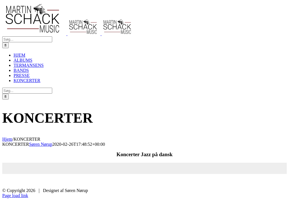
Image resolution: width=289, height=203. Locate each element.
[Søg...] (27, 39)
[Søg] (5, 45)
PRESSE (249, 181)
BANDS (229, 181)
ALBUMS (174, 181)
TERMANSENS (202, 181)
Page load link (15, 195)
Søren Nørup (40, 144)
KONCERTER (275, 181)
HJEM (154, 181)
